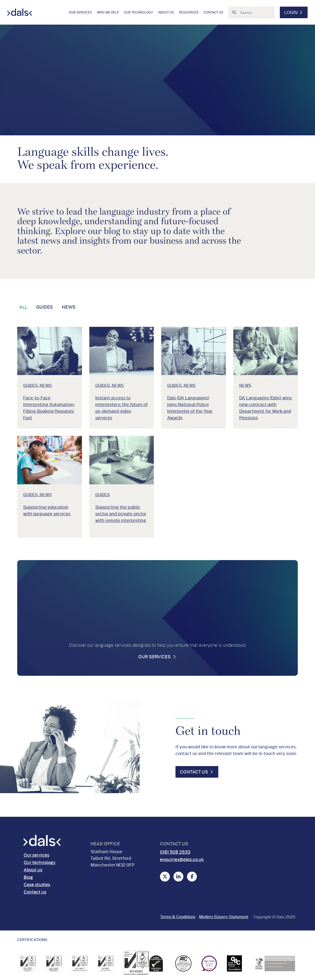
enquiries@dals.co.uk (182, 859)
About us (166, 12)
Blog (28, 877)
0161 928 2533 (175, 852)
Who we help (108, 12)
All (23, 307)
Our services (80, 12)
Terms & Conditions (177, 916)
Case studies (37, 884)
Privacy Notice (252, 880)
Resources (189, 12)
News (69, 307)
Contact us (213, 12)
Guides (44, 307)
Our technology (138, 12)
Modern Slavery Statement (223, 916)
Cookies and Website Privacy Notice (258, 864)
